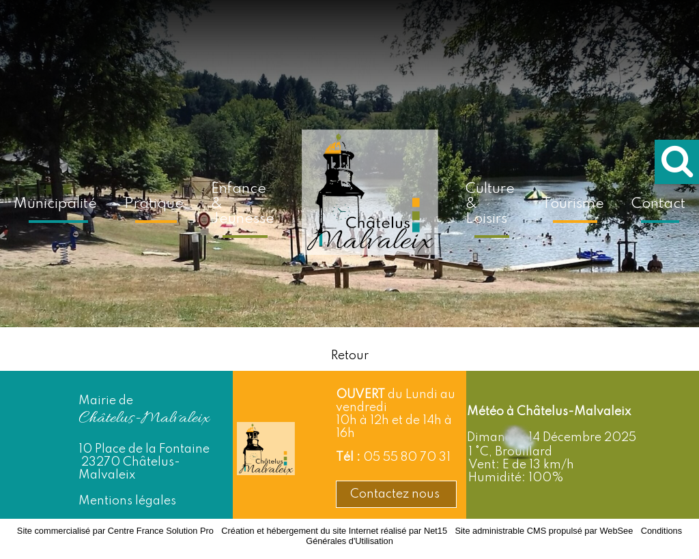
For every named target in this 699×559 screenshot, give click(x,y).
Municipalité (55, 204)
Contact (658, 204)
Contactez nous (396, 494)
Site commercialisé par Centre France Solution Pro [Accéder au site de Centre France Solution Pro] (115, 531)
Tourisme (573, 204)
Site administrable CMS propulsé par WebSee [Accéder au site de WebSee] (544, 531)
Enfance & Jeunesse (242, 204)
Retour (350, 356)
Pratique (154, 204)
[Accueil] (370, 202)
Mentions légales (127, 501)
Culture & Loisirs (490, 204)
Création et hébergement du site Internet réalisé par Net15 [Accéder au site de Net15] (334, 531)
